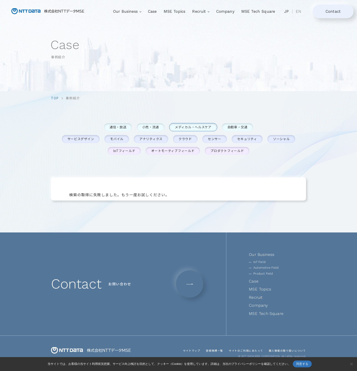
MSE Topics (175, 11)
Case (152, 11)
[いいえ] (351, 364)
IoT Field (259, 262)
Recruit (256, 297)
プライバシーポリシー (246, 364)
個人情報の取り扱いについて (287, 350)
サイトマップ (191, 350)
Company (225, 11)
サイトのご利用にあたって (246, 350)
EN (298, 11)
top (55, 98)
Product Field (263, 273)
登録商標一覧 (214, 350)
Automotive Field (265, 267)
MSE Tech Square (258, 11)
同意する (302, 364)
